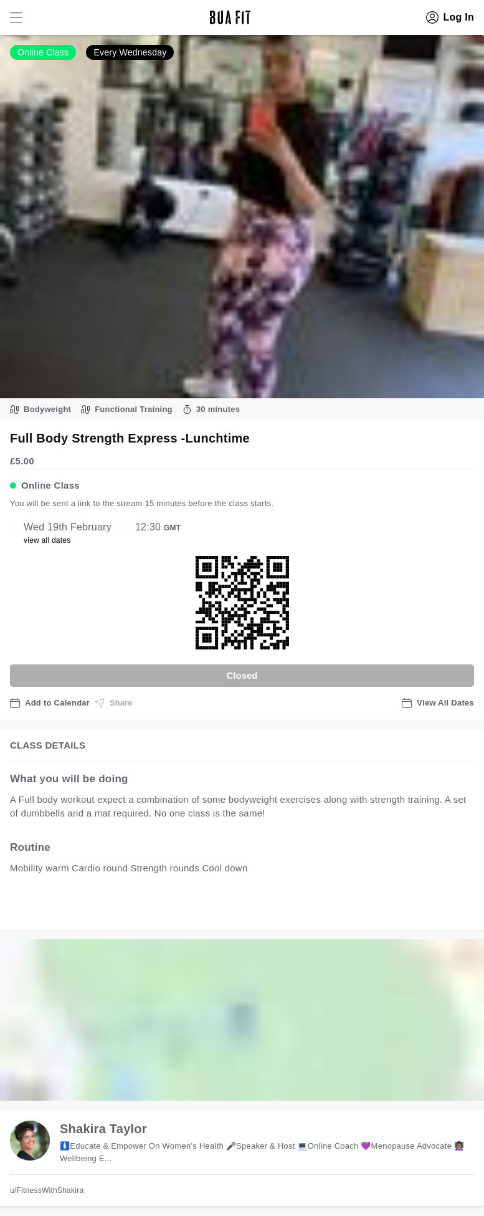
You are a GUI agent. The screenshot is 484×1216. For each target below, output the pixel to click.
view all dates (47, 540)
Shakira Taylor (103, 1129)
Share (113, 703)
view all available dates (262, 907)
